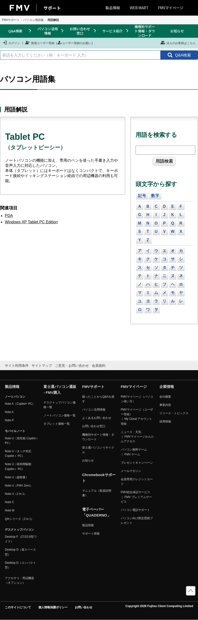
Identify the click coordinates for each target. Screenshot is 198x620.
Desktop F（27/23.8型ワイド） (21, 539)
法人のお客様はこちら (178, 42)
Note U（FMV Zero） (19, 485)
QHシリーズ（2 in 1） (19, 519)
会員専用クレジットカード (137, 482)
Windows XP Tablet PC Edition (31, 222)
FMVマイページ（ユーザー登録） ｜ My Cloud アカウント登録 (137, 416)
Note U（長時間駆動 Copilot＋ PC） (18, 466)
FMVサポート (11, 20)
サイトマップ (42, 365)
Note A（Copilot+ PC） (20, 403)
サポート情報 (91, 533)
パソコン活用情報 (47, 31)
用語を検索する (156, 135)
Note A (9, 412)
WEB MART (139, 7)
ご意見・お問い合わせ (72, 365)
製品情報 (112, 7)
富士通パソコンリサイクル (98, 450)
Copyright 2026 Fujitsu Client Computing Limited (159, 606)
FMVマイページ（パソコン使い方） (137, 399)
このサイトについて (18, 607)
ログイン (11, 42)
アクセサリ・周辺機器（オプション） (19, 580)
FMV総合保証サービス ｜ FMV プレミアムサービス (136, 496)
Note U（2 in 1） (16, 494)
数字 (155, 196)
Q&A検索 (15, 30)
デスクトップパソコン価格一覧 (59, 405)
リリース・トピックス (174, 413)
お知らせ (177, 30)
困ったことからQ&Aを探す (98, 399)
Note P (9, 420)
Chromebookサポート (99, 478)
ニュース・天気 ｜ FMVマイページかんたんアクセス (137, 436)
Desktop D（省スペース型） (20, 552)
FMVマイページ (170, 7)
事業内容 (165, 405)
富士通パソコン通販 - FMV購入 (59, 390)
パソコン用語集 (33, 20)
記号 (142, 196)
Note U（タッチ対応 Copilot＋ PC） (18, 454)
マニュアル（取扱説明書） (96, 493)
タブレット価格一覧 (56, 423)
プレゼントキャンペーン (137, 462)
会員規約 (98, 365)
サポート (52, 8)
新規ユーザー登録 (39, 42)
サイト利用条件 (17, 365)
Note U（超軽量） (16, 477)
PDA (9, 216)
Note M (9, 510)
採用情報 (165, 421)
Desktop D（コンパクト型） (20, 565)
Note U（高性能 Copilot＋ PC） (21, 441)
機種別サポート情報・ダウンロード (145, 31)
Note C (9, 502)
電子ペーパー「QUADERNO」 (96, 512)
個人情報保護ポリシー (53, 607)
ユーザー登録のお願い (74, 42)
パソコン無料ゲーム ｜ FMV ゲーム (134, 452)
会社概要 (165, 396)
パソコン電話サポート (135, 510)
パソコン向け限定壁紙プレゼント (137, 521)
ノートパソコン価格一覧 (59, 415)
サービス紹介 (112, 30)
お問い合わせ (83, 607)
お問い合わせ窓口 (80, 31)
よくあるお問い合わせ (96, 418)
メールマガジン (131, 471)
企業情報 (166, 387)
